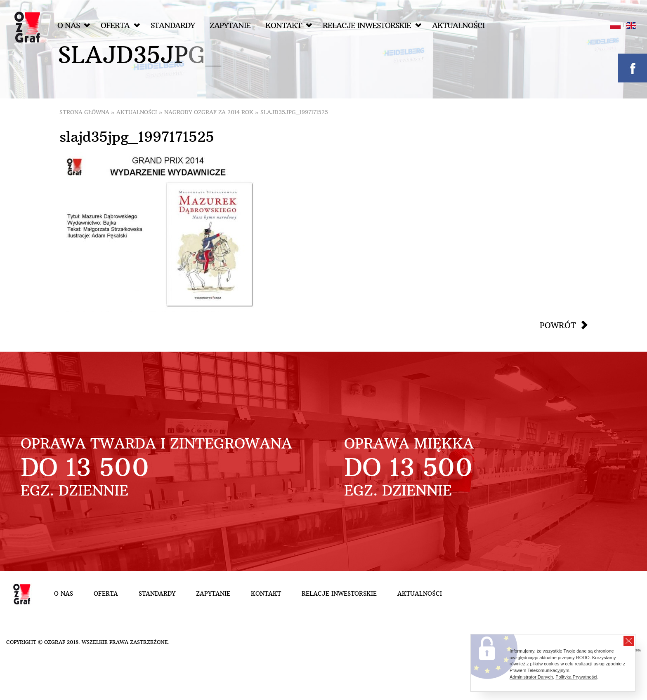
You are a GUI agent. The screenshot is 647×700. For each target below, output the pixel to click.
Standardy (173, 25)
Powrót (558, 325)
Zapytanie (230, 25)
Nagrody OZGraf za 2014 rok (208, 112)
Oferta (120, 25)
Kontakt (288, 25)
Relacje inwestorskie (372, 25)
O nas (73, 25)
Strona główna (84, 112)
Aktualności (458, 25)
